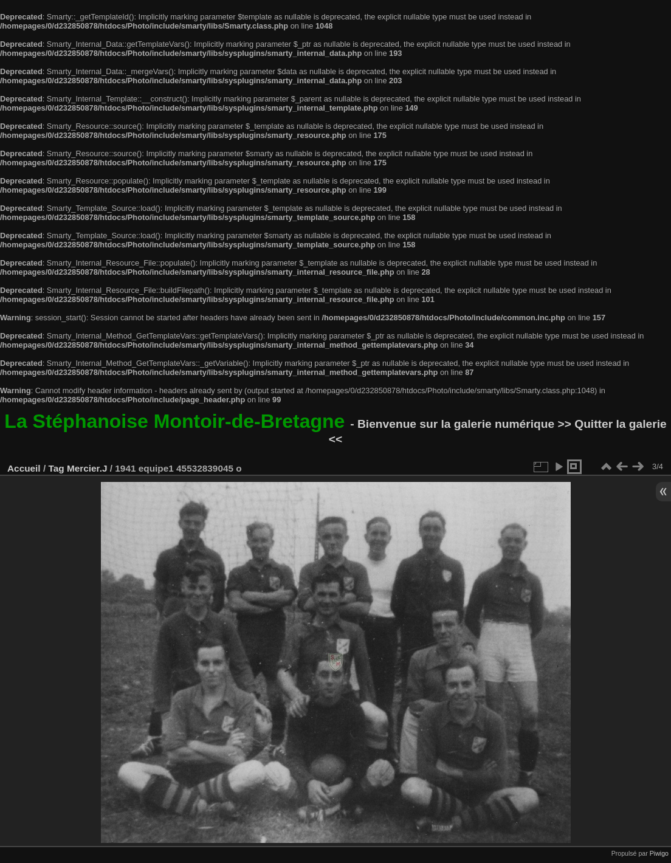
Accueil (24, 468)
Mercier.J (87, 468)
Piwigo (659, 853)
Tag (56, 468)
